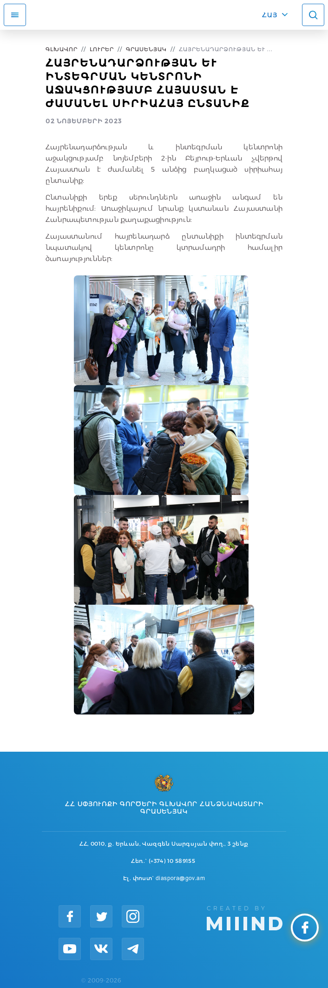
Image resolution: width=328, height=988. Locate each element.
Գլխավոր (62, 49)
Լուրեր (102, 49)
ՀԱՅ (269, 15)
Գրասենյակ (146, 49)
